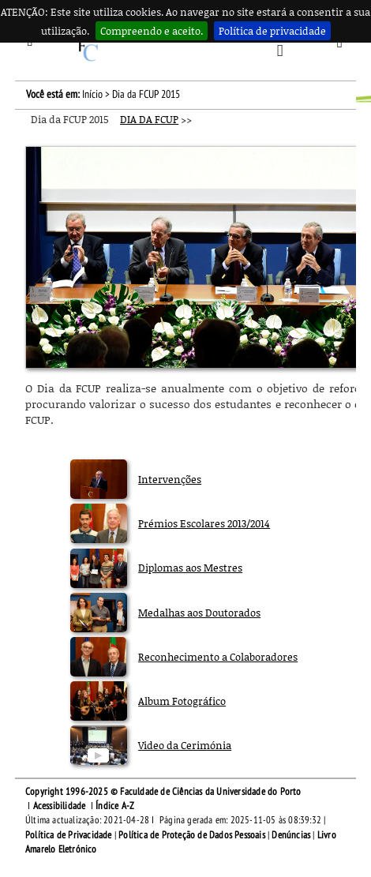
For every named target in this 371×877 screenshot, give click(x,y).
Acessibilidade (59, 806)
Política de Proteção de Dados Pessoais (191, 835)
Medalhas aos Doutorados (199, 612)
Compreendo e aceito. (151, 31)
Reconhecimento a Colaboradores (218, 657)
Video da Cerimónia (184, 745)
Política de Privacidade (68, 835)
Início (92, 94)
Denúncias (291, 835)
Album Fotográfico (182, 701)
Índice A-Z (115, 806)
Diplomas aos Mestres (190, 567)
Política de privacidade (272, 31)
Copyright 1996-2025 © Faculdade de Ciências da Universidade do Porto (163, 791)
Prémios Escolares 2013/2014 (204, 523)
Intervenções (169, 479)
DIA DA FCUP (149, 119)
